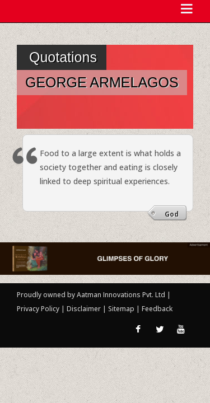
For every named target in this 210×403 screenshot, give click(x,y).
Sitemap (122, 308)
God (172, 214)
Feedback (157, 308)
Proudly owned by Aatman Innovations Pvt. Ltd (91, 294)
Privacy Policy (39, 308)
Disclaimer (84, 308)
